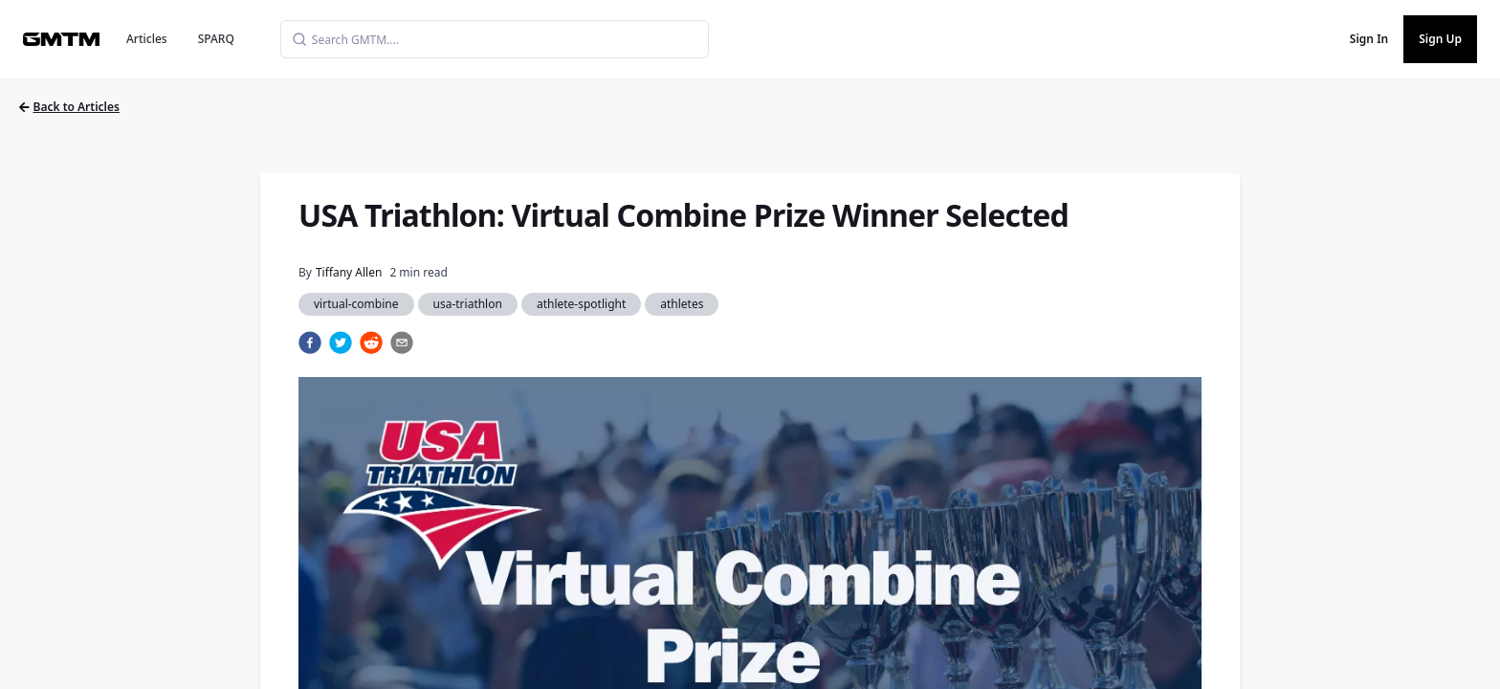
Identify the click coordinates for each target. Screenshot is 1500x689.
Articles (146, 39)
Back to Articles (69, 107)
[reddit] (371, 342)
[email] (401, 342)
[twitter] (340, 342)
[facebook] (309, 342)
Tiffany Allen (349, 272)
